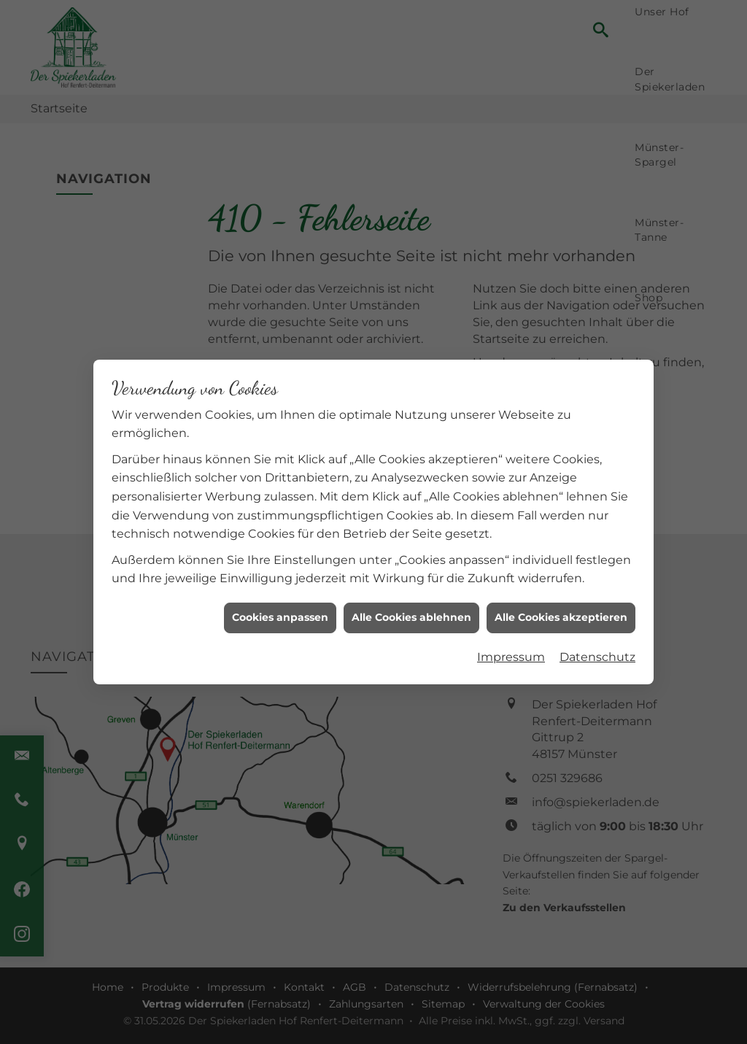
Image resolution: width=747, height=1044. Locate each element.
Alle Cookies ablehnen (411, 610)
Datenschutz (597, 650)
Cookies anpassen (280, 610)
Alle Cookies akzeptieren (561, 610)
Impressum (511, 650)
